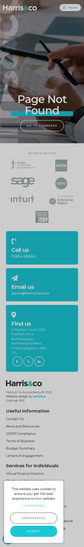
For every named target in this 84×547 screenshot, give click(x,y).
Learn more (33, 505)
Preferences (33, 518)
